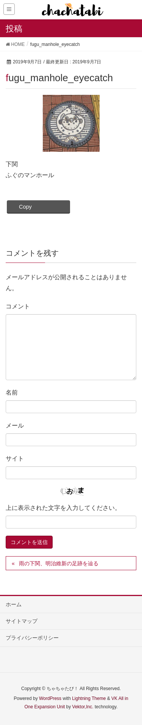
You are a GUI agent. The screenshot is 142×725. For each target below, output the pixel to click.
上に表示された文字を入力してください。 (63, 508)
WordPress (50, 698)
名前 (12, 392)
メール (15, 425)
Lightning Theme (89, 698)
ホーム (14, 604)
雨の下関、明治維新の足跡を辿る (58, 563)
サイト (15, 458)
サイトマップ (21, 621)
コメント (18, 306)
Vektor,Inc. (83, 706)
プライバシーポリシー (32, 638)
